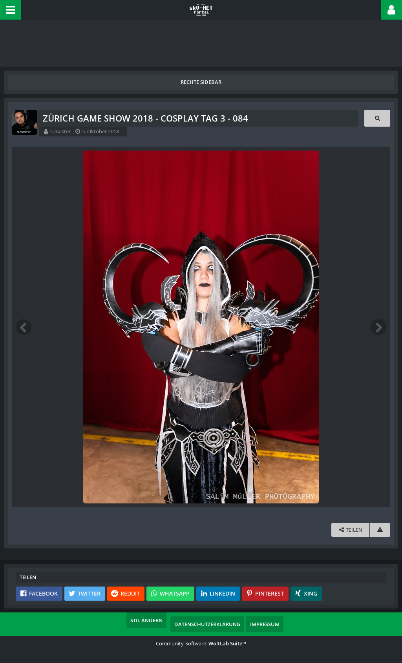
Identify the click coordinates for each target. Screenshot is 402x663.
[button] (10, 10)
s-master (60, 131)
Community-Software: (201, 643)
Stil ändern (146, 620)
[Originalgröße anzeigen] (377, 118)
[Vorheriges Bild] (23, 327)
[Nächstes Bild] (378, 327)
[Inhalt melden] (380, 530)
